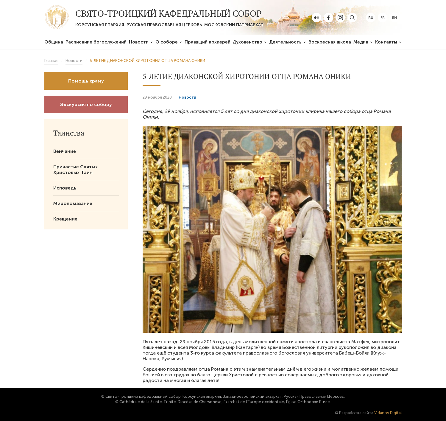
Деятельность (285, 42)
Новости (139, 42)
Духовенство (247, 42)
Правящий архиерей (207, 42)
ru (370, 17)
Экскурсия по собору (86, 104)
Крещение (65, 219)
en (394, 17)
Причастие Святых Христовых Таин (75, 169)
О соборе (166, 42)
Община (53, 42)
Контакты (386, 42)
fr (382, 17)
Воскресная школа (329, 42)
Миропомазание (72, 203)
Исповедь (65, 188)
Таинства (68, 133)
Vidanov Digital (388, 413)
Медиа (360, 42)
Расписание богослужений (96, 42)
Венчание (64, 151)
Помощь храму (86, 81)
